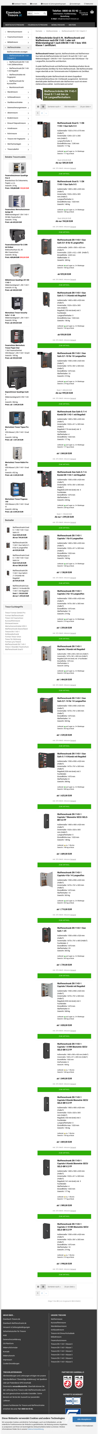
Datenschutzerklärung (36, 1429)
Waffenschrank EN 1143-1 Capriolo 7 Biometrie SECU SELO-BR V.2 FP (72, 817)
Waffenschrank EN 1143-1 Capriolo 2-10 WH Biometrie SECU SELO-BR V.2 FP (72, 1227)
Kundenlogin (75, 4)
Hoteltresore (11, 128)
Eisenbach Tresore (19, 4)
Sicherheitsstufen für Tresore (14, 1331)
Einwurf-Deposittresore (15, 123)
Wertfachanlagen (13, 144)
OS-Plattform (8, 1343)
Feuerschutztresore (38, 25)
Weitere (72, 25)
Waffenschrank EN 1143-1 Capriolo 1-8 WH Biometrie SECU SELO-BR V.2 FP (72, 1047)
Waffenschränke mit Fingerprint (16, 76)
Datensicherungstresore (15, 108)
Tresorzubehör (12, 149)
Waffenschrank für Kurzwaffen (15, 82)
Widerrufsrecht (9, 1356)
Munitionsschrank (15, 87)
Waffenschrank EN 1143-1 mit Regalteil (18, 69)
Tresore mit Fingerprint (15, 139)
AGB (5, 1335)
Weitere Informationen (84, 1426)
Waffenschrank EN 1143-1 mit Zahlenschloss (18, 63)
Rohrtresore (11, 134)
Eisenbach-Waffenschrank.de (14, 1323)
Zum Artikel (64, 174)
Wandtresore (11, 92)
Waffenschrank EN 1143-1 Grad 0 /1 (18, 57)
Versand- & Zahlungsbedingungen (53, 4)
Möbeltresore (58, 25)
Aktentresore (11, 113)
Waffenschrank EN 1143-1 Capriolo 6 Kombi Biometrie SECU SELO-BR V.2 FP (72, 1163)
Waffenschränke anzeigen (17, 52)
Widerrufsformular (10, 1348)
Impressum (7, 1360)
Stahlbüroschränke (13, 102)
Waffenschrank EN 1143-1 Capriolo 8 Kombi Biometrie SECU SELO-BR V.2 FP (72, 1100)
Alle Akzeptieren (84, 1419)
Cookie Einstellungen (11, 1364)
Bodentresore (11, 118)
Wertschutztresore (14, 25)
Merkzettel (88, 4)
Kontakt (33, 4)
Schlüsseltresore (12, 97)
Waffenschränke (12, 47)
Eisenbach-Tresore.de (11, 1319)
